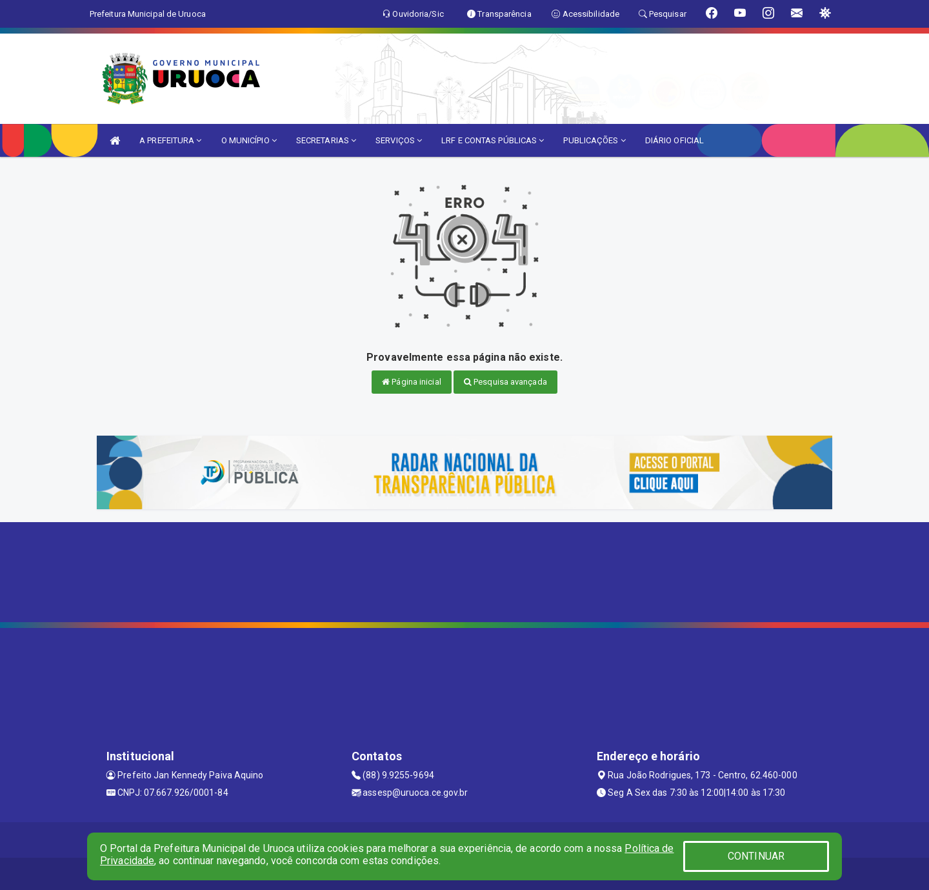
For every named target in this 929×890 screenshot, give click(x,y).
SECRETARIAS (326, 140)
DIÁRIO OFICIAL (674, 140)
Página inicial (411, 382)
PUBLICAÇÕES (594, 140)
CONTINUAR (756, 856)
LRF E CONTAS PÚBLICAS (492, 140)
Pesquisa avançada (505, 382)
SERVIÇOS (398, 140)
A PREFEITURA (170, 140)
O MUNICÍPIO (249, 140)
